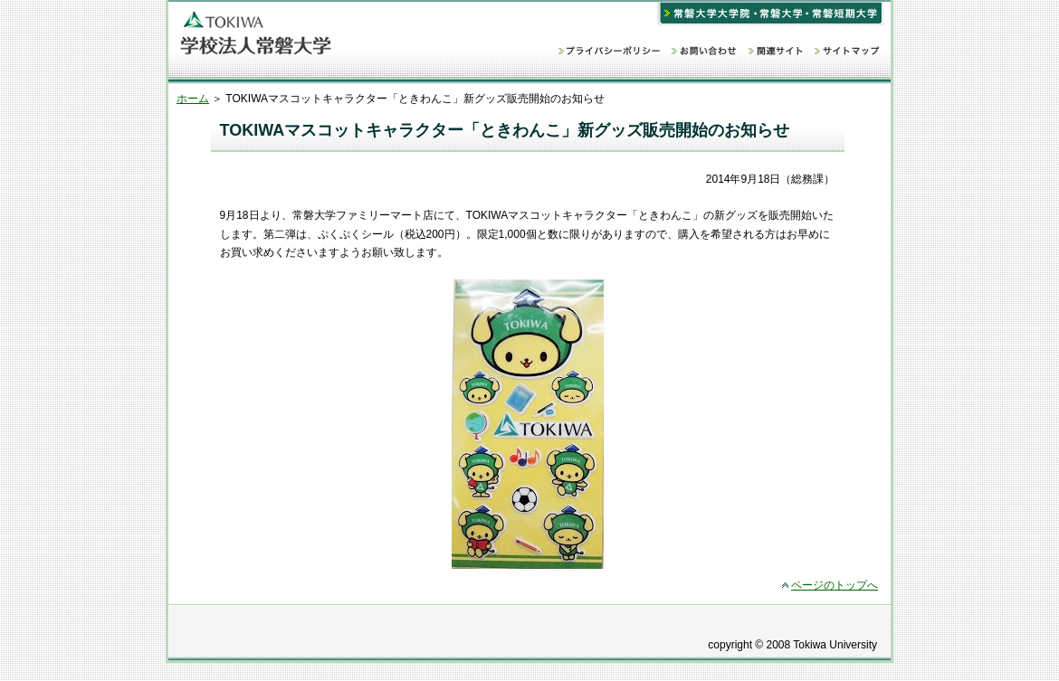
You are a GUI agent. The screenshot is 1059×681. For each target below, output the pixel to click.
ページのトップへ (834, 585)
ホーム (192, 98)
